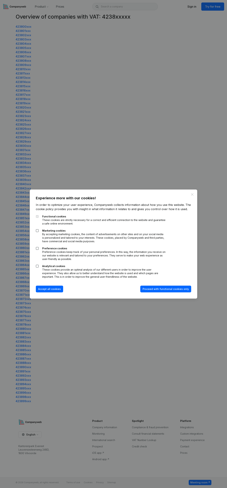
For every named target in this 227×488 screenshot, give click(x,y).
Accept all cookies (50, 291)
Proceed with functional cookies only (165, 291)
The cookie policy (49, 207)
